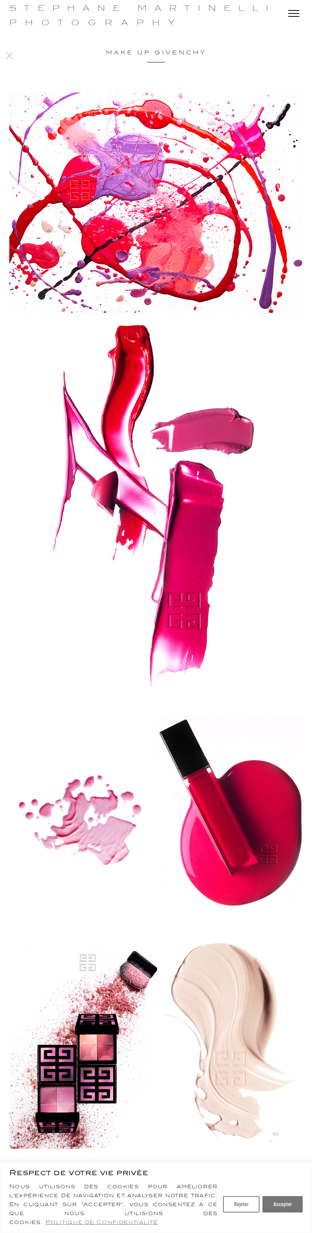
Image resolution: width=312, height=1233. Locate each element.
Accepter (282, 1204)
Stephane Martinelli (142, 8)
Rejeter (241, 1204)
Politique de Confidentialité (101, 1222)
